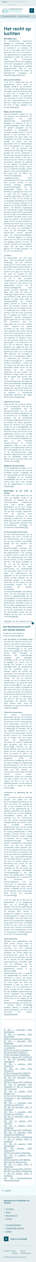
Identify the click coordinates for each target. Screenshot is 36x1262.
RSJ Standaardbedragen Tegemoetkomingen (18, 1179)
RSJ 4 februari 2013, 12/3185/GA (19, 1082)
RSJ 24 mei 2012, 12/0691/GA (18, 1050)
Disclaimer (7, 1251)
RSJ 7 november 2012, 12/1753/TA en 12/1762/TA (18, 1104)
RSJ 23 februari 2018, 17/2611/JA (18, 1039)
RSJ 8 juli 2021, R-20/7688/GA (18, 1160)
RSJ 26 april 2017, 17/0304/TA (15, 1052)
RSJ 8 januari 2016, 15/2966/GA (19, 1130)
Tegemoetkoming (11, 1014)
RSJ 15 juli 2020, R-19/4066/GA (19, 1137)
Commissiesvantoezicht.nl (9, 16)
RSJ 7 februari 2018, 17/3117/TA (19, 1169)
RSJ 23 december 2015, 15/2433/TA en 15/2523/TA (18, 1133)
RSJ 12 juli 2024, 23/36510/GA (18, 1055)
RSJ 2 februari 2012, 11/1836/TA (18, 1073)
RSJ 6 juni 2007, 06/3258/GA (18, 1075)
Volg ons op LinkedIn (18, 1239)
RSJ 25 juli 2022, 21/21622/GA (18, 1153)
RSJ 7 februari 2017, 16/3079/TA (19, 1057)
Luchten (8, 1190)
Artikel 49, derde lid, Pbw (17, 1162)
